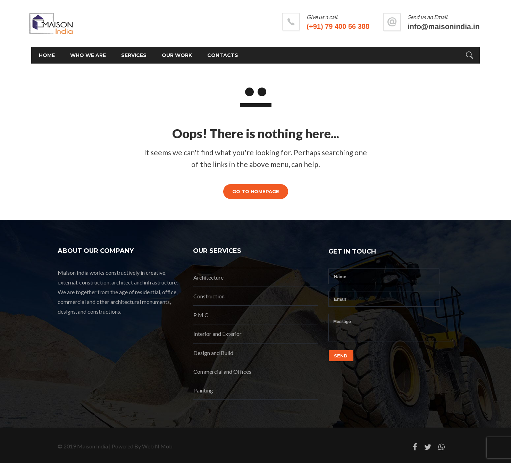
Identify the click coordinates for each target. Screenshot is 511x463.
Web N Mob (157, 446)
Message (390, 327)
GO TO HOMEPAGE (255, 191)
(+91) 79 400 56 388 (311, 26)
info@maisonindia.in (417, 27)
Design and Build (213, 352)
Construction (209, 296)
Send (340, 355)
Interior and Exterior (217, 333)
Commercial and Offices (222, 371)
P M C (200, 315)
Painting (203, 390)
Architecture (208, 277)
